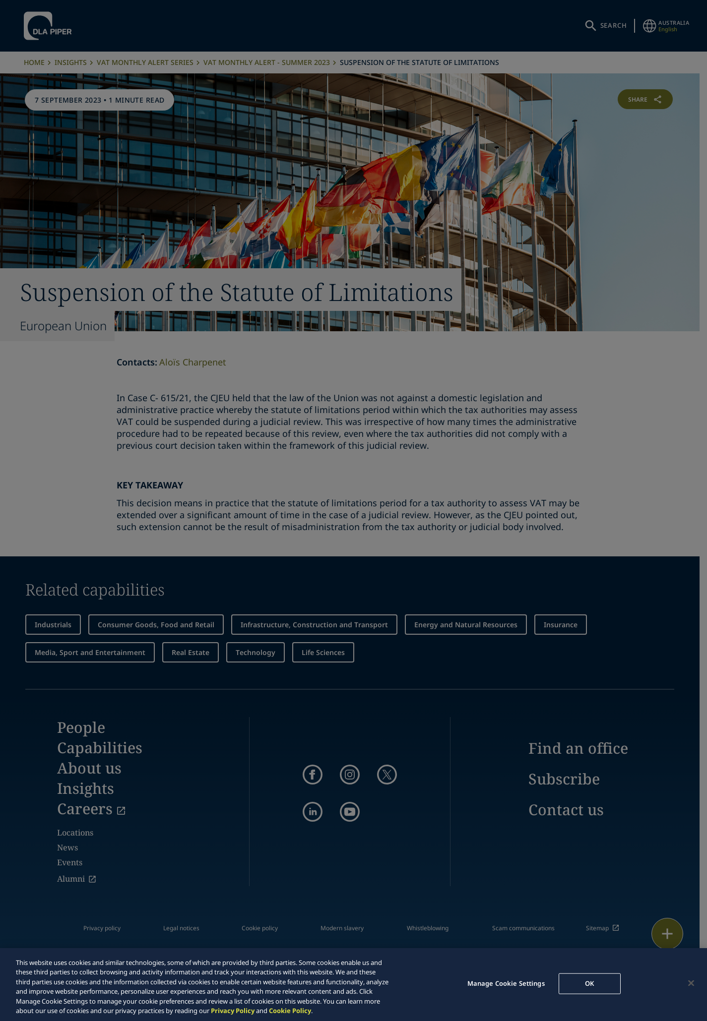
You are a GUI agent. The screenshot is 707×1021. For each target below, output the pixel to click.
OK (589, 983)
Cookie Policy (290, 1010)
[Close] (691, 983)
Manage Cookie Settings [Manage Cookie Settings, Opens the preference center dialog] (506, 983)
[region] (353, 984)
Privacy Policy (233, 1010)
